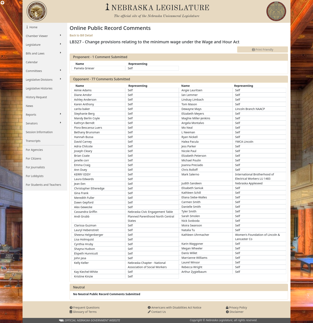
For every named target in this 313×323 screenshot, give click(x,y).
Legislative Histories (39, 88)
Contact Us (157, 312)
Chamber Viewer (43, 36)
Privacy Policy (236, 307)
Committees (43, 71)
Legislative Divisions (43, 79)
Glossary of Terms (83, 312)
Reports (43, 114)
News (29, 106)
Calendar (32, 62)
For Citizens (33, 158)
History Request (36, 97)
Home (33, 27)
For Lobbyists (34, 176)
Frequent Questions (85, 307)
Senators (43, 123)
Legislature (43, 44)
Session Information (39, 132)
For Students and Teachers (43, 185)
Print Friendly (262, 49)
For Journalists (35, 167)
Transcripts (33, 141)
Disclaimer (235, 312)
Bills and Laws (43, 53)
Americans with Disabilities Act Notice (174, 307)
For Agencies (34, 150)
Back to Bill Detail (81, 35)
